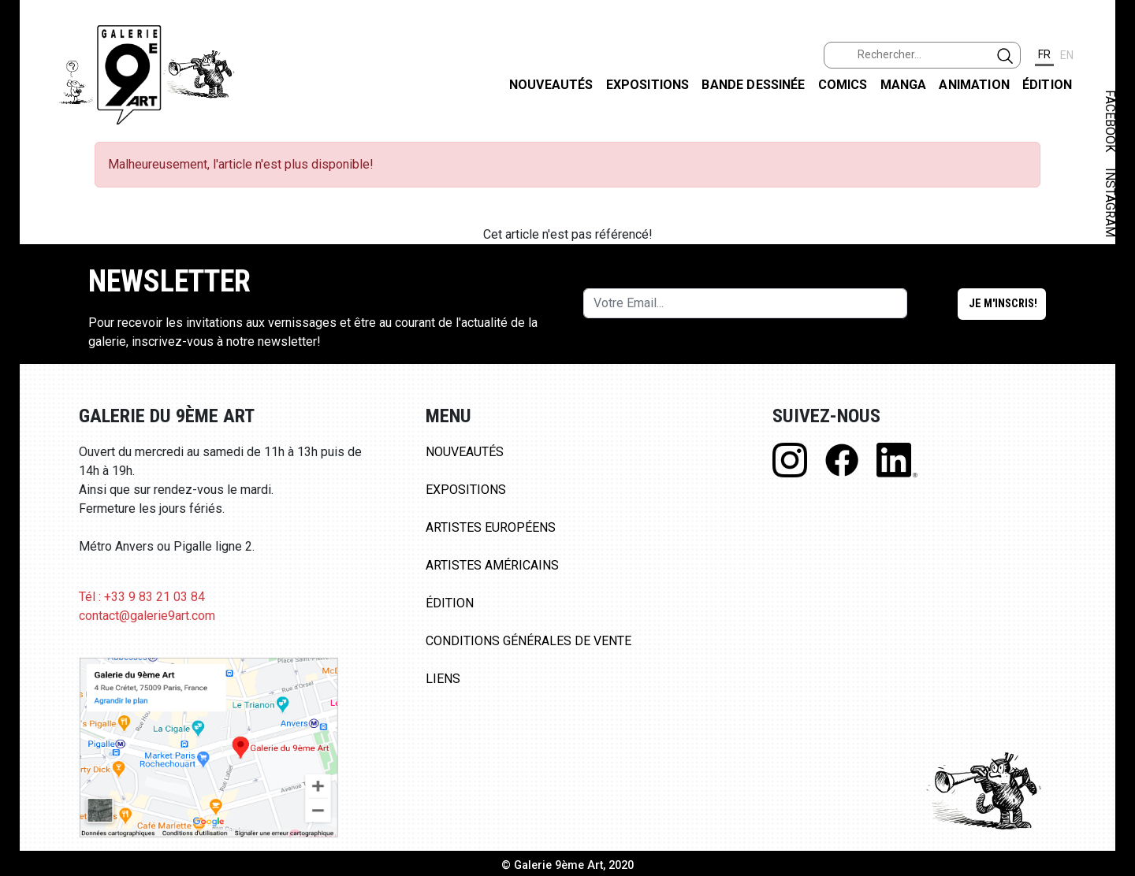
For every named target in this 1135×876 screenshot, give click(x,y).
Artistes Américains (492, 565)
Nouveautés (551, 84)
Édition (1047, 84)
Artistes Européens (491, 527)
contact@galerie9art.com (147, 615)
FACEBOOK (1110, 121)
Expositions (648, 84)
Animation (974, 84)
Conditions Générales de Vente (528, 640)
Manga (903, 84)
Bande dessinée (753, 84)
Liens (443, 678)
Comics (843, 84)
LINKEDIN (1110, 281)
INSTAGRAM (1110, 202)
